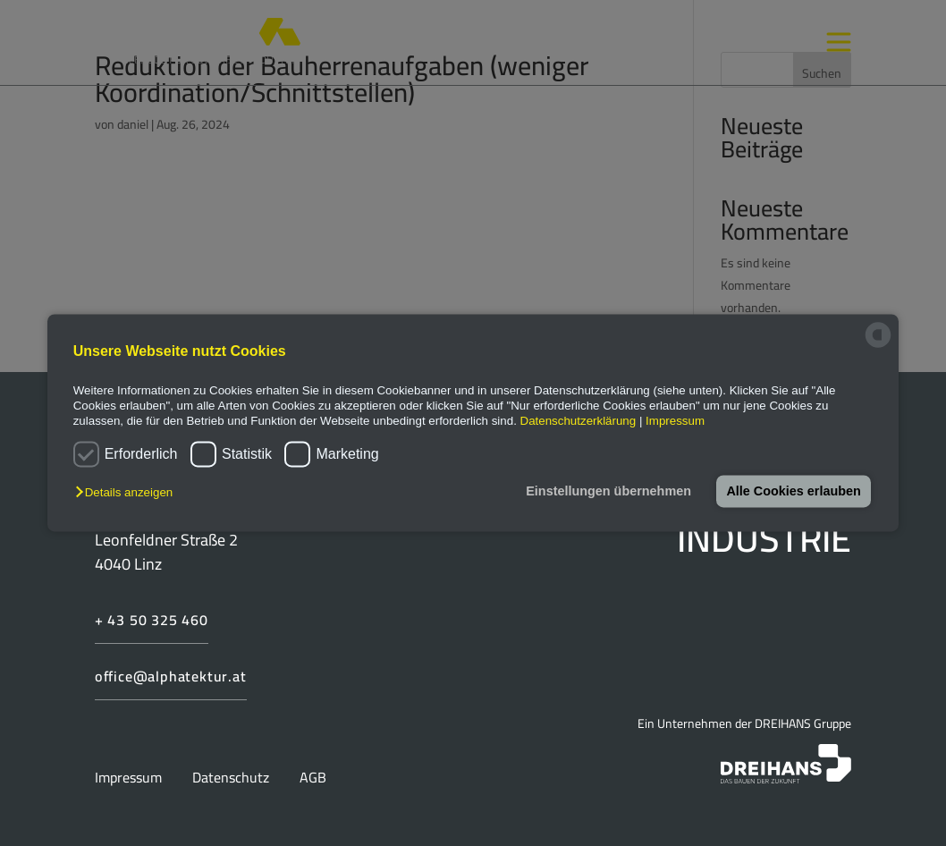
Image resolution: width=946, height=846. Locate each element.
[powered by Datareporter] (878, 346)
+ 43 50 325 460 (151, 619)
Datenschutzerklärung (578, 421)
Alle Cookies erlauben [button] (793, 491)
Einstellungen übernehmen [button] (608, 491)
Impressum (675, 421)
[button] (128, 492)
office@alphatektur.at (171, 676)
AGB (313, 777)
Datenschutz (232, 777)
